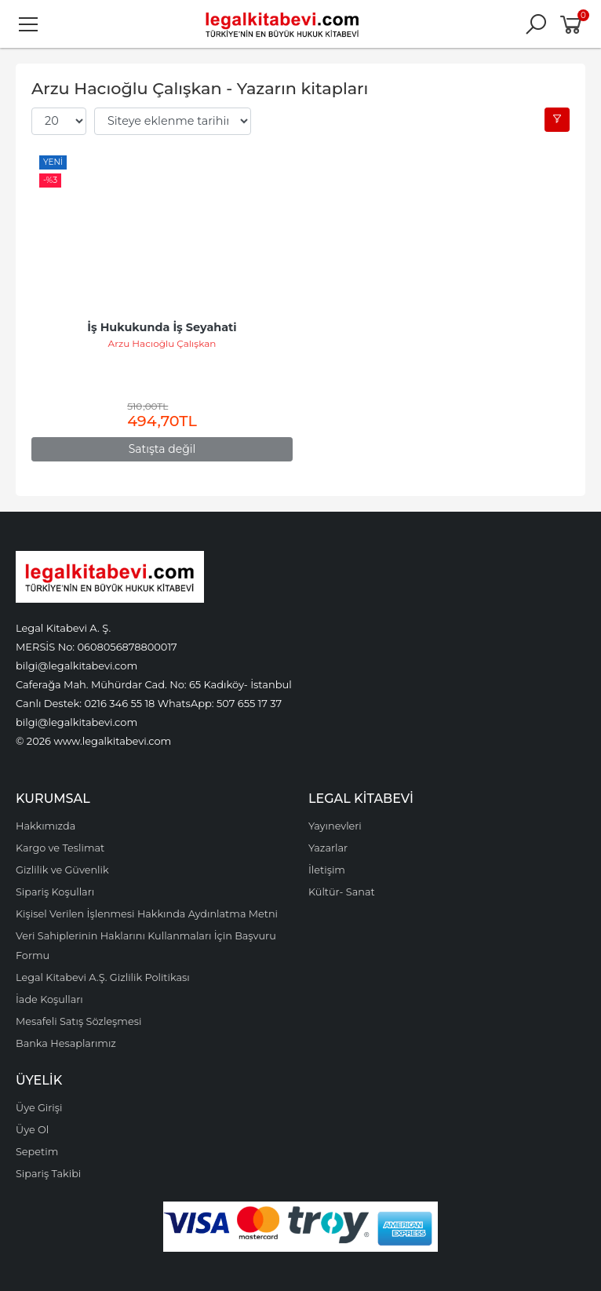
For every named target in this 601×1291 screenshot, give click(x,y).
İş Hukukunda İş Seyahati (161, 327)
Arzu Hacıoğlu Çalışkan (162, 343)
